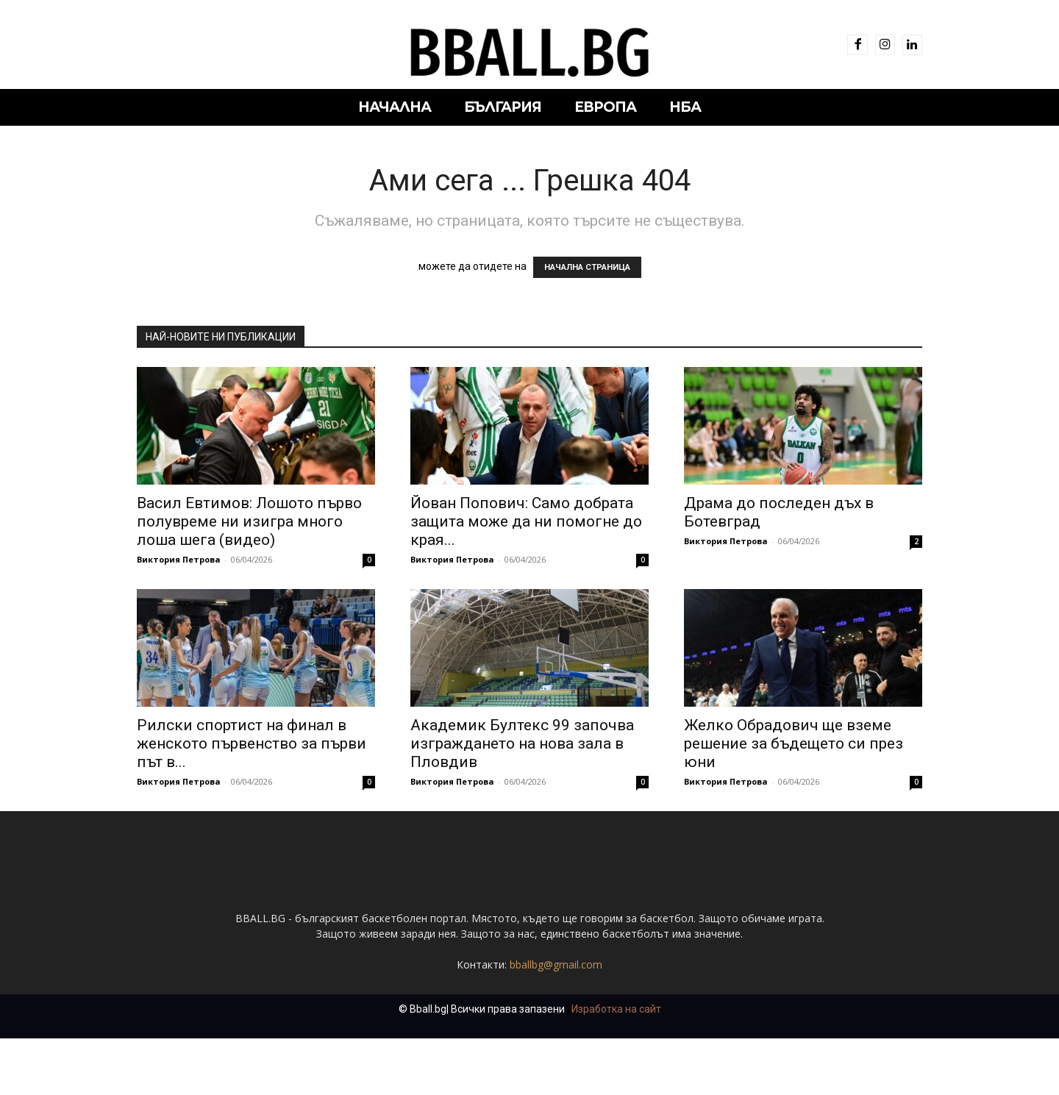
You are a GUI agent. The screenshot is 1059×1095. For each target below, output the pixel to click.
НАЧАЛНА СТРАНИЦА (587, 267)
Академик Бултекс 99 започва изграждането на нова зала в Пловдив (522, 743)
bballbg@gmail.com (556, 1021)
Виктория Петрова (179, 559)
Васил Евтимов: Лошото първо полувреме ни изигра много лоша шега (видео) (249, 521)
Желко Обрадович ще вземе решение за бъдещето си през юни (793, 743)
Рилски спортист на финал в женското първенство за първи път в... (251, 743)
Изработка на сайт (616, 1065)
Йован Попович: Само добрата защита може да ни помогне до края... (526, 521)
